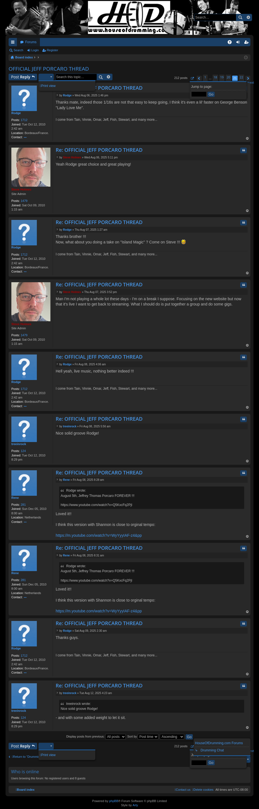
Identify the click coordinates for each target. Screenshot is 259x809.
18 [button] (215, 77)
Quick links (14, 43)
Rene (15, 497)
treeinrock (18, 444)
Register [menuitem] (247, 43)
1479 (24, 200)
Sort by (142, 736)
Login (35, 50)
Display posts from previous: (96, 736)
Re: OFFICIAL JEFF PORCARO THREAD (99, 87)
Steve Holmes (21, 189)
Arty (135, 805)
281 (23, 504)
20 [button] (228, 77)
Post (20, 76)
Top (247, 139)
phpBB (113, 801)
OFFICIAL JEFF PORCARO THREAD (49, 68)
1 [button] (205, 77)
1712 (24, 120)
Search (240, 17)
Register (52, 50)
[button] (192, 78)
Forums (31, 42)
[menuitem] (202, 789)
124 (23, 451)
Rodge (16, 113)
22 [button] (241, 77)
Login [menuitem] (239, 43)
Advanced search (248, 17)
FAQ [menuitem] (231, 43)
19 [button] (222, 77)
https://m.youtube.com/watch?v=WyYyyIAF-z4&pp (99, 535)
